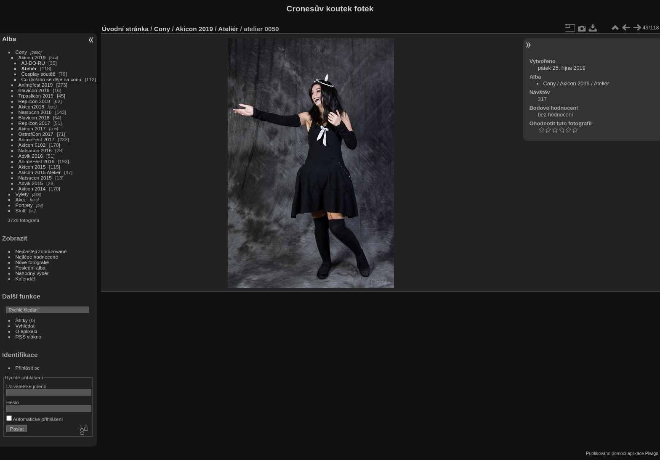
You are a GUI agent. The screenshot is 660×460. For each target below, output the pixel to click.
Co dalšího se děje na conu (51, 79)
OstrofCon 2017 (36, 134)
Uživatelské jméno (26, 386)
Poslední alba (30, 267)
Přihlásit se (28, 367)
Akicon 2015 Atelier (40, 172)
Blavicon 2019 (34, 90)
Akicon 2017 (32, 128)
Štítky (22, 320)
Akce (21, 199)
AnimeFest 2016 (37, 161)
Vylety (22, 194)
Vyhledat (25, 325)
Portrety (24, 205)
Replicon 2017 (34, 123)
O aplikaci (26, 331)
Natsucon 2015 (35, 177)
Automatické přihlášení (34, 419)
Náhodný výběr (32, 273)
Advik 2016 (31, 156)
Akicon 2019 (32, 57)
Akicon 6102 (32, 145)
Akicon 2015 (32, 166)
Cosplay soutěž (38, 74)
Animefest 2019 (36, 84)
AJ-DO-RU (33, 63)
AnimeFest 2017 (37, 139)
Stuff (21, 210)
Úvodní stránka (125, 28)
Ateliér (29, 68)
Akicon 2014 (32, 188)
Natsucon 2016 (35, 150)
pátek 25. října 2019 (561, 68)
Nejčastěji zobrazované (41, 251)
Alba (9, 38)
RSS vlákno (28, 336)
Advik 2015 (31, 183)
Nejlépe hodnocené (37, 256)
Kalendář (25, 278)
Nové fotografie (32, 262)
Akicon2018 (32, 106)
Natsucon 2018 (35, 112)
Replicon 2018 (34, 101)
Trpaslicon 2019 (36, 95)
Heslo (12, 402)
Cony (21, 52)
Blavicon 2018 (34, 117)
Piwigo (651, 453)
